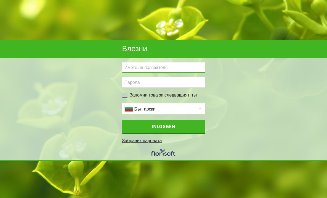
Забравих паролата (142, 140)
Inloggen (163, 126)
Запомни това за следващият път (164, 95)
